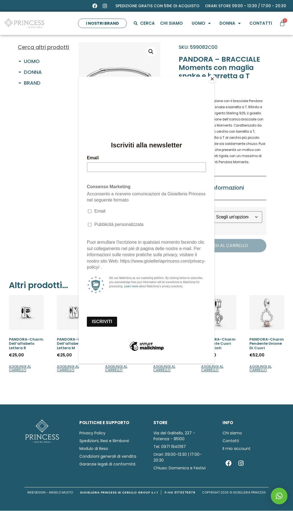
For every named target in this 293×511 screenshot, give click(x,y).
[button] (279, 496)
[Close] (213, 78)
